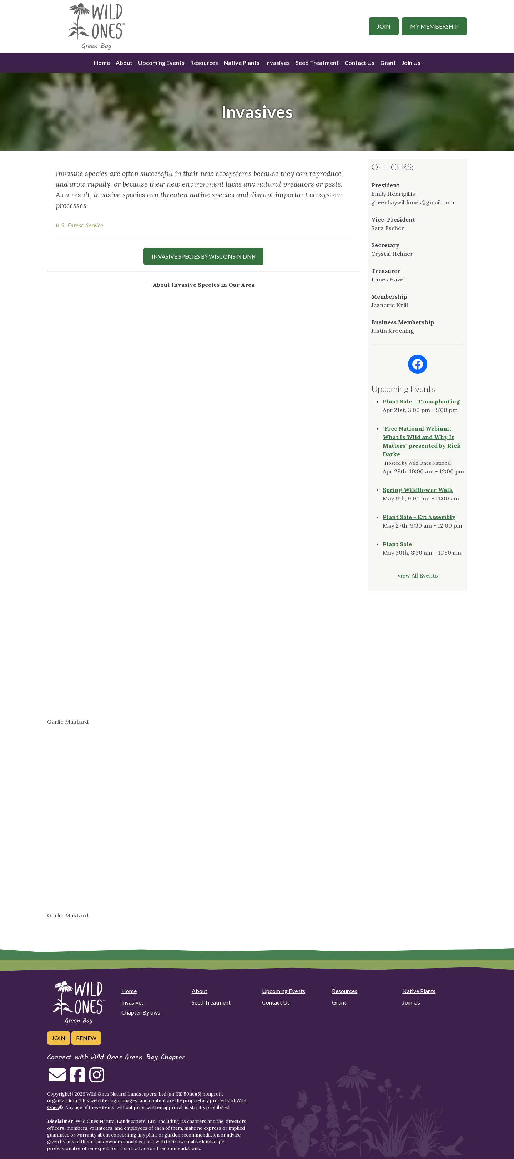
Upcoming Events (161, 62)
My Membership (434, 26)
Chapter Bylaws (140, 1012)
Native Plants (241, 62)
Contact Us (359, 62)
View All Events (417, 575)
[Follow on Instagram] (97, 1079)
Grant (388, 62)
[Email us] (57, 1079)
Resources (204, 62)
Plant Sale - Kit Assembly (419, 516)
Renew (86, 1038)
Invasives (277, 62)
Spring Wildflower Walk (418, 489)
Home (102, 62)
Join (383, 26)
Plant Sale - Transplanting (421, 401)
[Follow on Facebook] (77, 1079)
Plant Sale (397, 544)
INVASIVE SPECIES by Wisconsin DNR (203, 256)
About (124, 62)
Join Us (411, 62)
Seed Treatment (317, 62)
